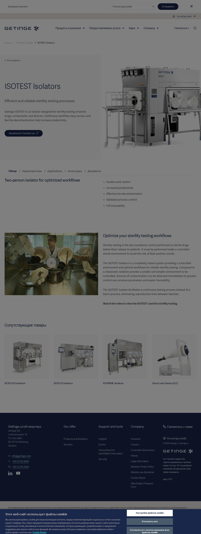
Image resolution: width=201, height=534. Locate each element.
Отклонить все (150, 523)
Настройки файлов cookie (150, 514)
